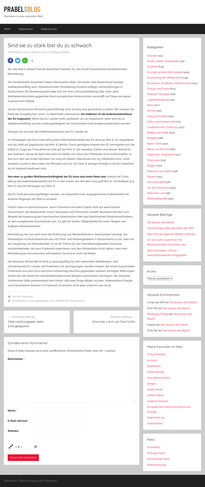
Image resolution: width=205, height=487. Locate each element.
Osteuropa (153, 160)
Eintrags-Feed (156, 453)
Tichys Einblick (156, 354)
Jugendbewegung (158, 99)
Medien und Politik (157, 132)
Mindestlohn (62, 300)
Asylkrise (152, 66)
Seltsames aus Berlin (159, 171)
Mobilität (152, 138)
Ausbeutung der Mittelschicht (164, 77)
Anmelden (153, 447)
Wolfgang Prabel (60, 52)
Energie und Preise (158, 88)
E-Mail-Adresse (18, 420)
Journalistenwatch (158, 377)
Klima (150, 105)
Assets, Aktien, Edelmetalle (163, 61)
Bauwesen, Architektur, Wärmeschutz (169, 83)
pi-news (152, 360)
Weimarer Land (156, 193)
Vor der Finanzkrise (22, 296)
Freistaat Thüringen (158, 94)
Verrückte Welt (155, 182)
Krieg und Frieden (157, 116)
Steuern (151, 176)
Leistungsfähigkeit (37, 300)
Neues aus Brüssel (158, 149)
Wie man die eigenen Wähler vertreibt (171, 234)
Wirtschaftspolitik (157, 198)
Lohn (51, 300)
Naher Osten (154, 143)
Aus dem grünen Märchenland (165, 72)
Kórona (151, 110)
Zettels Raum (155, 395)
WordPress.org (156, 464)
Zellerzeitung (155, 371)
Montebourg (77, 300)
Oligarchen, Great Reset (161, 154)
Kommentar (16, 358)
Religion (151, 165)
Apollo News (155, 389)
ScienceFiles (155, 423)
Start (7, 29)
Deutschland (19, 300)
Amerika (152, 55)
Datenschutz (49, 29)
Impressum (26, 29)
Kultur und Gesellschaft (161, 121)
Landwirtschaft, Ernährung (162, 127)
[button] (10, 60)
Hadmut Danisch (157, 401)
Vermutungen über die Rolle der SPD (170, 228)
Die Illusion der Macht (160, 222)
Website (13, 430)
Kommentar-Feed (158, 458)
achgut (151, 383)
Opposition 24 (155, 417)
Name (12, 410)
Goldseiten (154, 366)
